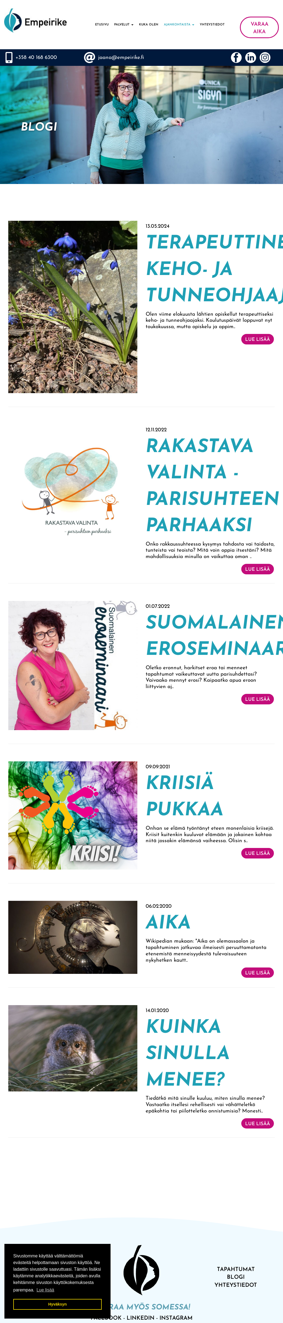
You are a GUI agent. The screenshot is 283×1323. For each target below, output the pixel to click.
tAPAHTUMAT (236, 1269)
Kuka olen (148, 24)
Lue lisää (257, 339)
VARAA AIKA (259, 28)
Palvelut (123, 24)
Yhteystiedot (212, 24)
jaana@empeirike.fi (121, 57)
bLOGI (236, 1277)
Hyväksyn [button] (57, 1304)
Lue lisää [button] (45, 1290)
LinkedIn (140, 1318)
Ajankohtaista (179, 24)
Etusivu (102, 24)
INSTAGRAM (176, 1318)
